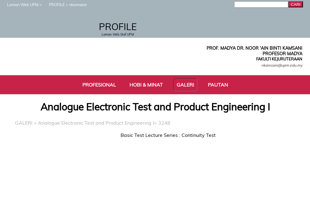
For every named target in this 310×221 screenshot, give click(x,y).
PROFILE (54, 4)
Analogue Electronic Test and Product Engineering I (96, 123)
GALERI (23, 123)
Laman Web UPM (20, 4)
